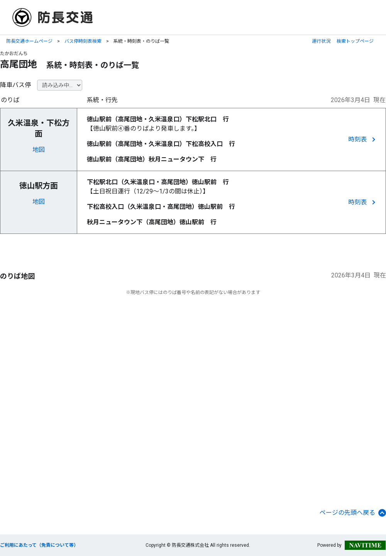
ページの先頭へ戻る (353, 513)
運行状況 (321, 41)
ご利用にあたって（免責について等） (39, 545)
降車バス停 (15, 85)
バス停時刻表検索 (83, 41)
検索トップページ (355, 41)
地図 (38, 149)
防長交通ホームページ (29, 41)
